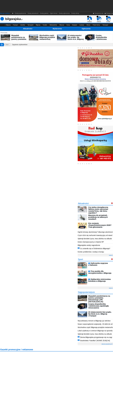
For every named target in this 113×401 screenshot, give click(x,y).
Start (7, 44)
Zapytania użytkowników (19, 44)
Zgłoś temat (53, 13)
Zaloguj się (109, 13)
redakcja (89, 19)
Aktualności (27, 29)
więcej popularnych (107, 344)
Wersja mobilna (5, 13)
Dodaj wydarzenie (20, 13)
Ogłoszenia (86, 29)
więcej (111, 255)
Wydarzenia (57, 29)
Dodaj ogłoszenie (64, 13)
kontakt (108, 19)
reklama (99, 19)
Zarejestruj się (98, 13)
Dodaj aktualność (33, 13)
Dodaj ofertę (75, 13)
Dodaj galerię (44, 13)
